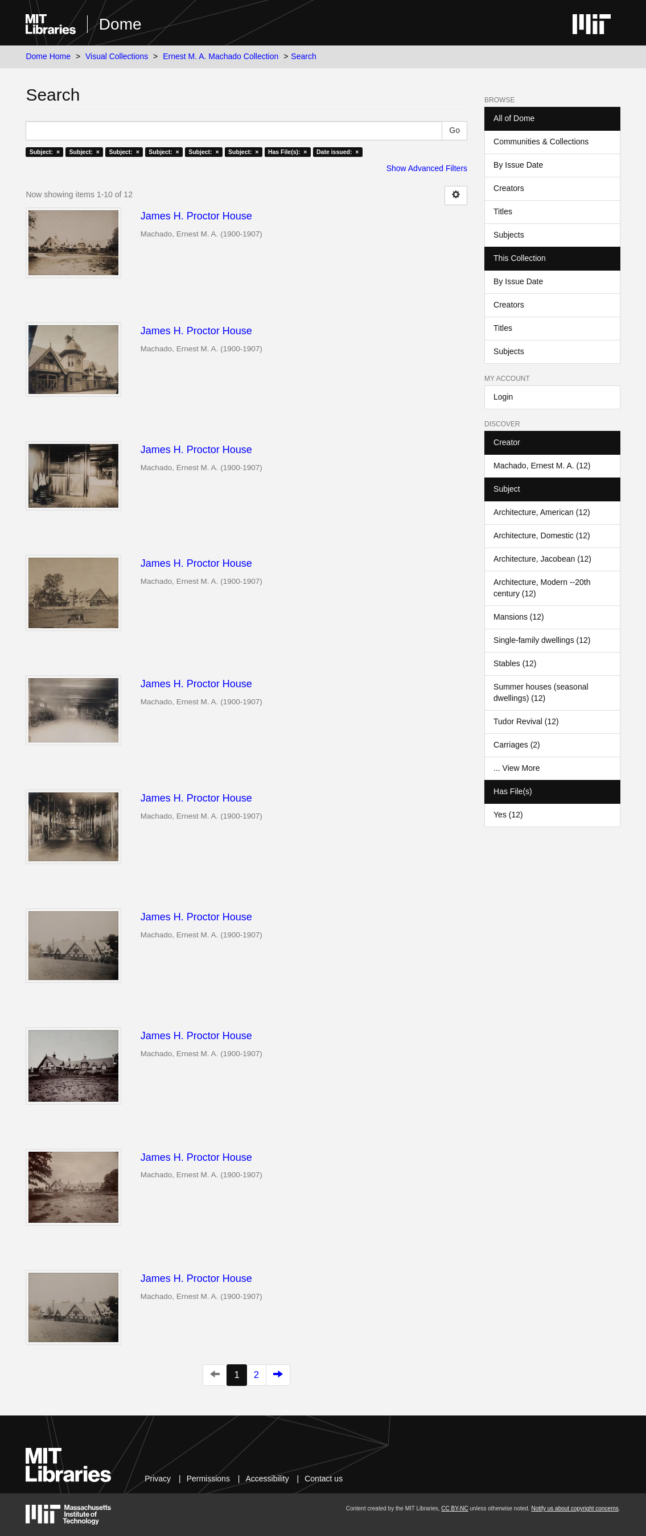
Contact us (324, 1478)
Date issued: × (337, 151)
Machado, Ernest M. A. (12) (541, 465)
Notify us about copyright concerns (574, 1508)
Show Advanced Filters (426, 168)
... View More (516, 768)
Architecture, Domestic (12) (541, 535)
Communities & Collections (541, 141)
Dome (120, 24)
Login (503, 396)
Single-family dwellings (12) (541, 640)
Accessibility (267, 1478)
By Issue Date (518, 164)
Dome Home (48, 56)
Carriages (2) (516, 744)
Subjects (508, 234)
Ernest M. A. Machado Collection (220, 56)
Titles (502, 211)
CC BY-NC (454, 1508)
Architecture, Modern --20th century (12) (541, 588)
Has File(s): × (287, 151)
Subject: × (45, 151)
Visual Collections (116, 56)
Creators (508, 188)
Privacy (158, 1478)
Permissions (208, 1478)
